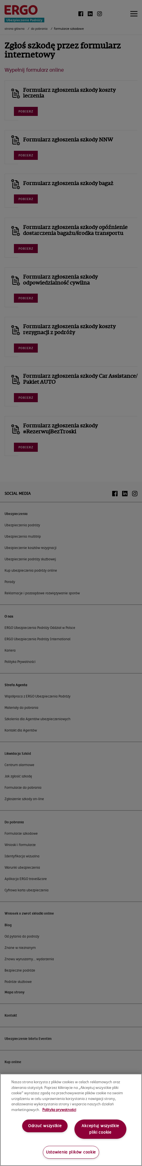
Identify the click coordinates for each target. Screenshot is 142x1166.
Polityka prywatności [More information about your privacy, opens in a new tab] (59, 1109)
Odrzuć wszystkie (45, 1126)
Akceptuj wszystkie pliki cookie (100, 1129)
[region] (71, 1120)
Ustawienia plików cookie (71, 1152)
